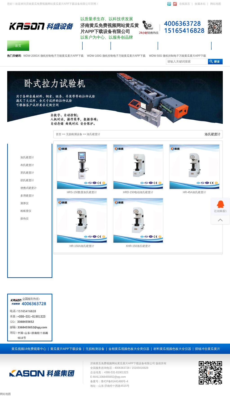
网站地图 (215, 3)
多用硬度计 (27, 195)
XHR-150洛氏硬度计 (138, 246)
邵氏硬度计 (27, 180)
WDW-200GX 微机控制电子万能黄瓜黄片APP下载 (53, 55)
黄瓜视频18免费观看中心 (28, 349)
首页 (18, 45)
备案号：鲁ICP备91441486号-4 (109, 381)
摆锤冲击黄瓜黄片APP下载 (56, 45)
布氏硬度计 (27, 165)
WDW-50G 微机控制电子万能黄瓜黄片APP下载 (177, 55)
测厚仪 (24, 203)
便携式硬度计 (28, 188)
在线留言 (184, 3)
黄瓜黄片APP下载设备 (134, 45)
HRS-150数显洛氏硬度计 (82, 192)
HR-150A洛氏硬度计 (82, 246)
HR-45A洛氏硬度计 (194, 192)
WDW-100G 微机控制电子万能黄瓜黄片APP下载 (116, 55)
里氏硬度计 (27, 172)
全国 (22, 269)
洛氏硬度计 (27, 157)
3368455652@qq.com (112, 376)
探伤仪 (24, 218)
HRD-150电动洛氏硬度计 (138, 192)
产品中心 (97, 45)
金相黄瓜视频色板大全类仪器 (128, 349)
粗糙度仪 (25, 211)
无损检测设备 (28, 148)
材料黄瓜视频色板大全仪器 (185, 45)
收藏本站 (200, 3)
